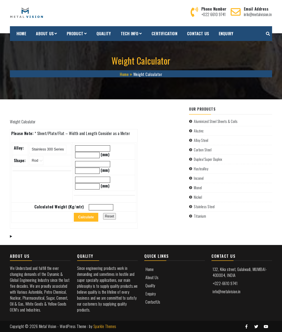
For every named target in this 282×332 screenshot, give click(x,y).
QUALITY (103, 33)
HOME (21, 33)
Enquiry (150, 294)
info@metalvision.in (258, 14)
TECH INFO (130, 33)
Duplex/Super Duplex (208, 159)
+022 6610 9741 (213, 14)
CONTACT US (198, 33)
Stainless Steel (204, 206)
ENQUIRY (226, 33)
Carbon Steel (203, 149)
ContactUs (152, 302)
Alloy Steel (201, 140)
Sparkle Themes (104, 326)
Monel (198, 187)
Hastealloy (201, 168)
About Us (151, 277)
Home (149, 269)
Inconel (199, 178)
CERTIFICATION (164, 33)
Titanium (200, 216)
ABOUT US (45, 33)
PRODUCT (75, 33)
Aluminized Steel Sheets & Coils (216, 121)
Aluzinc (199, 131)
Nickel (198, 197)
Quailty (150, 285)
